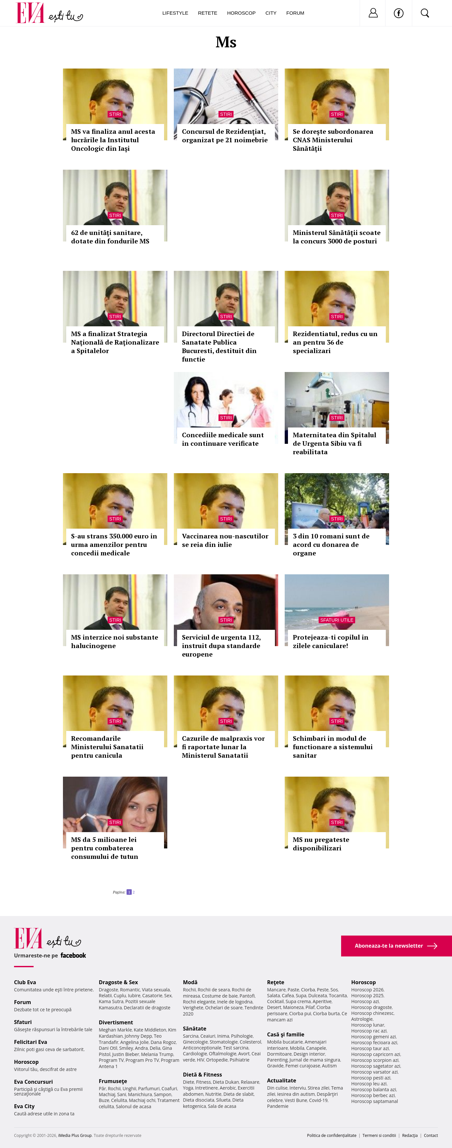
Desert (274, 1007)
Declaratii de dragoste (147, 1007)
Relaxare (250, 1082)
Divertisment (116, 1022)
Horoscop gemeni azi (373, 1036)
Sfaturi (23, 1022)
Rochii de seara (214, 989)
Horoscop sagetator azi (375, 1066)
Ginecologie (195, 1042)
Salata (273, 995)
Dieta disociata (198, 1100)
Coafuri (169, 1088)
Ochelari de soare (224, 1007)
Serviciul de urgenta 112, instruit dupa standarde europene (221, 646)
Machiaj (107, 1094)
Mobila (297, 1048)
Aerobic (228, 1088)
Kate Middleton (150, 1030)
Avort (243, 1053)
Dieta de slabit (238, 1094)
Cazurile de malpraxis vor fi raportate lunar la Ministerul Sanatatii (223, 747)
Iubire (134, 995)
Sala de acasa (222, 1106)
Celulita (119, 1100)
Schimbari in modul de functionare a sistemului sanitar (333, 747)
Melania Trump (157, 1054)
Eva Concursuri (33, 1081)
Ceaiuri (208, 1036)
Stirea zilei (318, 1088)
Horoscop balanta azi (373, 1089)
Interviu (298, 1088)
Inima (223, 1036)
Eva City (24, 1106)
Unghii (129, 1088)
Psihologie (242, 1036)
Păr (102, 1088)
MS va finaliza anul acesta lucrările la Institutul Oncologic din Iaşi (113, 140)
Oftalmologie (222, 1053)
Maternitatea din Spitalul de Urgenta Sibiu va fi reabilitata (334, 443)
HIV (200, 1060)
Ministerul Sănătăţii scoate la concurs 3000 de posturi (337, 236)
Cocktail (275, 1001)
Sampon (163, 1094)
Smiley (126, 1048)
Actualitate (281, 1080)
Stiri (115, 114)
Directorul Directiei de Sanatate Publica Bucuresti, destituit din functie (219, 346)
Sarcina (191, 1036)
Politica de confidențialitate (331, 1135)
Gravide (275, 1066)
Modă (190, 982)
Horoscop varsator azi (374, 1072)
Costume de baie (220, 996)
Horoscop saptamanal (374, 1101)
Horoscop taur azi (370, 1048)
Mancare (276, 989)
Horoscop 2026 (367, 989)
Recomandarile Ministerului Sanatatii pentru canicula (107, 747)
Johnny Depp (138, 1036)
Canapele (316, 1048)
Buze (104, 1100)
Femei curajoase (302, 1066)
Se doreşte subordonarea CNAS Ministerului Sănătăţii (333, 140)
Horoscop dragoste (371, 1007)
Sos (334, 989)
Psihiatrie (239, 1060)
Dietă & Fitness (202, 1074)
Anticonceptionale (202, 1048)
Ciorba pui (300, 1013)
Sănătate (194, 1028)
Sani (121, 1094)
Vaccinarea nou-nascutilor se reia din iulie (225, 540)
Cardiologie (195, 1053)
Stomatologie (224, 1042)
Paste (293, 989)
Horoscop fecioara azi (374, 1042)
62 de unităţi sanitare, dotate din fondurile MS (110, 236)
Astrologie (362, 1019)
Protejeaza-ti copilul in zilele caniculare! (331, 641)
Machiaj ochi (142, 1100)
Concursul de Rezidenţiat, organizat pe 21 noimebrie (225, 135)
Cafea (288, 995)
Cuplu (120, 995)
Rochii (114, 1088)
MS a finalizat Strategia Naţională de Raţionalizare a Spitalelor (115, 342)
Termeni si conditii (379, 1135)
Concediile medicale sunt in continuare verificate (223, 439)
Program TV (111, 1060)
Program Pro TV (142, 1060)
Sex (168, 995)
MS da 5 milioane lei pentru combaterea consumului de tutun (104, 848)
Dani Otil (108, 1048)
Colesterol (250, 1042)
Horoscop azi (365, 1001)
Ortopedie (217, 1060)
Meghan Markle (115, 1030)
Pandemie (278, 1106)
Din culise (277, 1088)
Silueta (223, 1100)
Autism (329, 1066)
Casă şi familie (285, 1034)
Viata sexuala (156, 989)
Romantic (130, 989)
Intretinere (206, 1088)
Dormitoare (279, 1054)
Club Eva (25, 982)
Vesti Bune (296, 1100)
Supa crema (298, 1001)
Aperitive (322, 1001)
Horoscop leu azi (368, 1083)
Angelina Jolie (134, 1042)
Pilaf (310, 1007)
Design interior (309, 1054)
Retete (207, 13)
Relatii (105, 995)
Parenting (277, 1060)
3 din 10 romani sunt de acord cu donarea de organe (331, 544)
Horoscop (241, 13)
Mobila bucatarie (285, 1042)
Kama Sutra (111, 1001)
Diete (188, 1082)
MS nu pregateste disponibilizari (321, 843)
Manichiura (140, 1094)
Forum (295, 13)
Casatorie (152, 995)
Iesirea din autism (296, 1094)
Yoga (188, 1088)
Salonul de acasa (133, 1106)
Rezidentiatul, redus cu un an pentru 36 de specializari (335, 342)
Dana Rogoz (163, 1042)
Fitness (203, 1082)
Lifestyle (175, 13)
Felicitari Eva (30, 1042)
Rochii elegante (199, 1002)
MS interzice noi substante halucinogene (114, 641)
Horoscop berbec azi (373, 1095)
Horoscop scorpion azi (375, 1060)
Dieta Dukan (226, 1082)
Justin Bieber (125, 1054)
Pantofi (247, 996)
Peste (323, 989)
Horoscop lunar (367, 1025)
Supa (301, 995)
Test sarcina (236, 1048)
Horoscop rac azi (369, 1031)
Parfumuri (149, 1088)
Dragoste (108, 989)
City (271, 13)
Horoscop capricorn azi (375, 1054)
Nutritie (213, 1094)
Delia (155, 1048)
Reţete (275, 982)
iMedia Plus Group (75, 1135)
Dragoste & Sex (118, 982)
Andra (141, 1048)
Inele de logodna (234, 1002)
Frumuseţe (113, 1081)
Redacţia (410, 1135)
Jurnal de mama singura (315, 1060)
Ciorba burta (326, 1013)
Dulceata (317, 995)
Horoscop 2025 (367, 995)
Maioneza (293, 1007)
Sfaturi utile (337, 620)
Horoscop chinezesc (372, 1013)
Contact (431, 1135)
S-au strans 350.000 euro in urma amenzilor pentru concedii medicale (114, 544)
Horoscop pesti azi (370, 1078)
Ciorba (308, 989)
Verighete (193, 1007)
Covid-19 (318, 1100)
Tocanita (338, 995)
